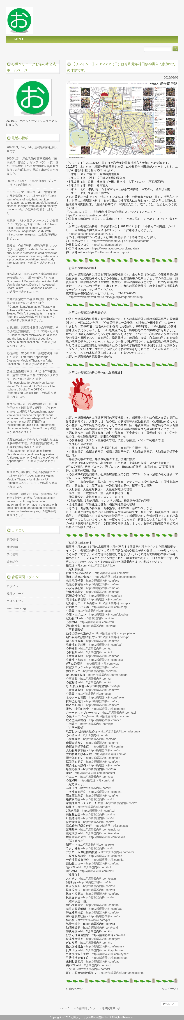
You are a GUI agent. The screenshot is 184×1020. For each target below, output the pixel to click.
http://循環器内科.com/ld (98, 818)
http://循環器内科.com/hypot (109, 957)
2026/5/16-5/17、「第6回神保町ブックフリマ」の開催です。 (31, 182)
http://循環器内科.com (103, 565)
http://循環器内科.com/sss (102, 640)
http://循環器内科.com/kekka (107, 837)
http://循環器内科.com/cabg (109, 607)
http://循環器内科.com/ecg (94, 610)
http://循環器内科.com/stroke (95, 844)
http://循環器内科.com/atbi (117, 852)
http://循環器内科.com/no (99, 886)
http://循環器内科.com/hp (96, 942)
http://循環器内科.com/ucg (97, 776)
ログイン (12, 586)
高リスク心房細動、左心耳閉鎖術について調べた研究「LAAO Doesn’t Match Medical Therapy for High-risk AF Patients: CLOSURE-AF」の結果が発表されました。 (32, 479)
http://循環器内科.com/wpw (102, 663)
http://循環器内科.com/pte (102, 912)
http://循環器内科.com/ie (104, 765)
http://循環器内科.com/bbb (100, 671)
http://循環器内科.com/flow (111, 573)
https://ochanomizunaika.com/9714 (88, 215)
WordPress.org (16, 608)
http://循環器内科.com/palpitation (115, 633)
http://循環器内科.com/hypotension (102, 950)
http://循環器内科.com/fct (94, 969)
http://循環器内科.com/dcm (103, 761)
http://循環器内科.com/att (99, 889)
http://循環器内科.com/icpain (101, 927)
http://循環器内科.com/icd (105, 720)
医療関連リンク (86, 1008)
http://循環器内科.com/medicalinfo (122, 972)
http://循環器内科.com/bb (95, 882)
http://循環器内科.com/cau (102, 863)
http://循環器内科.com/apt (102, 893)
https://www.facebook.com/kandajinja (115, 248)
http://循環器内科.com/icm (102, 705)
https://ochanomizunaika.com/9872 (91, 233)
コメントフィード (18, 601)
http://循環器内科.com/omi (105, 599)
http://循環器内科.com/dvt (105, 916)
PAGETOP (169, 1003)
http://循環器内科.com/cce (105, 855)
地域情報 (12, 547)
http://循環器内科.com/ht (95, 788)
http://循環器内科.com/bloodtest (109, 614)
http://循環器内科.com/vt (95, 682)
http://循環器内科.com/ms (102, 742)
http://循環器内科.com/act (99, 897)
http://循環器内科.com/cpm (112, 716)
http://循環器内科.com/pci (114, 603)
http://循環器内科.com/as (105, 750)
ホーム (66, 1008)
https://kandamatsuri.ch (106, 244)
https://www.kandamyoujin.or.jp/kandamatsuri (120, 240)
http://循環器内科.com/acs (102, 580)
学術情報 (12, 554)
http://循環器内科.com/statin (98, 878)
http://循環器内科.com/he (102, 795)
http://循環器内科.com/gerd (103, 938)
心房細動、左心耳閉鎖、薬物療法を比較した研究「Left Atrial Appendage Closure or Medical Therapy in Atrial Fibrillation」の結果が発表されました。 (32, 359)
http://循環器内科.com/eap (102, 591)
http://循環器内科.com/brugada (108, 674)
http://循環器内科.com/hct (94, 867)
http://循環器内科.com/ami (102, 584)
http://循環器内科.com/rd (98, 822)
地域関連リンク (111, 1008)
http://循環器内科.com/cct (94, 965)
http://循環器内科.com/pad (102, 961)
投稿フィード (15, 593)
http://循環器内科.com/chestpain (115, 576)
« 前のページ (74, 988)
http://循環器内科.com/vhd (99, 739)
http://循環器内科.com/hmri (97, 871)
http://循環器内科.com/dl (98, 799)
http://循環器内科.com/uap (102, 588)
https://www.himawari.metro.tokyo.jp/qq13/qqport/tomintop (106, 297)
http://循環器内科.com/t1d (98, 810)
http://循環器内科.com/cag (99, 625)
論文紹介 (12, 561)
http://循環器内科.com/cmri (97, 622)
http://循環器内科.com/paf (105, 644)
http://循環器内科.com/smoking (100, 829)
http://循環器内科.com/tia (107, 859)
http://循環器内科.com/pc (113, 637)
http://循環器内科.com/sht (105, 791)
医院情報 (12, 539)
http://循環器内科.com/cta (97, 618)
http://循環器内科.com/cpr (96, 723)
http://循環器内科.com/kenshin (99, 833)
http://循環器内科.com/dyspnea (120, 731)
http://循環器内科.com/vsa (105, 595)
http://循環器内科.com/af (95, 648)
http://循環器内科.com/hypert (110, 954)
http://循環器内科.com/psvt (106, 659)
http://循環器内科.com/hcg (102, 701)
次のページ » (170, 988)
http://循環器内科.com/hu (99, 814)
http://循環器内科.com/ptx (93, 920)
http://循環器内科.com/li (98, 848)
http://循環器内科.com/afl (96, 652)
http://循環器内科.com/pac (102, 656)
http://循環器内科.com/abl (119, 712)
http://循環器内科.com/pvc (102, 689)
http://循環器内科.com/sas (111, 825)
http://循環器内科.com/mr (108, 746)
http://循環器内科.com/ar (110, 754)
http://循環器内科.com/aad (105, 908)
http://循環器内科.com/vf (95, 678)
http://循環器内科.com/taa (102, 904)
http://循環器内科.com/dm (93, 806)
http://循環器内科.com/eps (108, 708)
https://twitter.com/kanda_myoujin (109, 252)
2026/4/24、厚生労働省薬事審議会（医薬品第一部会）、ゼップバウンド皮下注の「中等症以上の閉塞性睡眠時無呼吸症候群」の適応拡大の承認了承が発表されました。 (32, 166)
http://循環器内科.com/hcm (103, 757)
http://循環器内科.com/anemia (105, 946)
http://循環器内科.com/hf (92, 735)
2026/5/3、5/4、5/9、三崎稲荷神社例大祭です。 (32, 149)
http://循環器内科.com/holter (107, 697)
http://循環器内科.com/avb (102, 667)
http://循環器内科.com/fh (121, 803)
